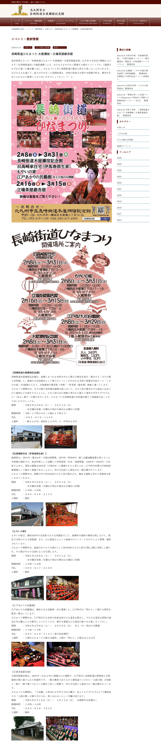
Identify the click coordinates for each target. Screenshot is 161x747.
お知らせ (121, 127)
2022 (119, 182)
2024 (119, 170)
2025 (119, 164)
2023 (119, 176)
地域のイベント (124, 146)
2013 (119, 220)
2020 (119, 195)
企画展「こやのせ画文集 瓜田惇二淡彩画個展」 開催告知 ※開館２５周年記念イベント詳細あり (133, 75)
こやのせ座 (122, 133)
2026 (119, 157)
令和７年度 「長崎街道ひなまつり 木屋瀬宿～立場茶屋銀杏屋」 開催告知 (133, 112)
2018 (119, 207)
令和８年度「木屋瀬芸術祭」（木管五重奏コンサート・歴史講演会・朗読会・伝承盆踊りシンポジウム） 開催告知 (133, 60)
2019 (119, 201)
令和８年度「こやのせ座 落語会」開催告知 (132, 87)
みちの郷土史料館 (125, 139)
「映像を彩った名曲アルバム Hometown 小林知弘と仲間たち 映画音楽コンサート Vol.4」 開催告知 (133, 99)
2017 (119, 213)
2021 (119, 189)
